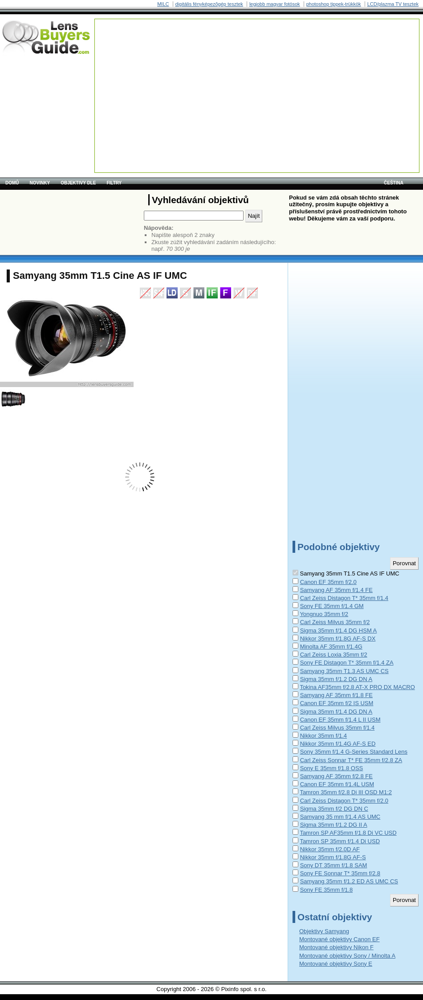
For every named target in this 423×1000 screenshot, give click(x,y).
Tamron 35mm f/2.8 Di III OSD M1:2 (346, 792)
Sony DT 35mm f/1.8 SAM (333, 865)
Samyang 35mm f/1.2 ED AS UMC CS (349, 881)
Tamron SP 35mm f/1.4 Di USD (340, 841)
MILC (163, 4)
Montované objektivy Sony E (335, 963)
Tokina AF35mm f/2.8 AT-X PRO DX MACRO (357, 687)
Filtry (114, 182)
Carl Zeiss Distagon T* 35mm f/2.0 (344, 800)
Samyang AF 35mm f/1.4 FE (336, 590)
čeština (393, 182)
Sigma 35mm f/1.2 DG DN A (336, 679)
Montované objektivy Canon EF (339, 939)
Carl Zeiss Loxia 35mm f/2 (333, 654)
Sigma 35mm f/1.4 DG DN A (336, 711)
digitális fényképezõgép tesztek (209, 4)
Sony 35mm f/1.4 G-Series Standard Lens (353, 751)
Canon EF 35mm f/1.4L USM (337, 784)
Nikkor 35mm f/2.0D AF (330, 849)
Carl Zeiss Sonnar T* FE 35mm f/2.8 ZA (351, 760)
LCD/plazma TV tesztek (393, 4)
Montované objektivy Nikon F (336, 947)
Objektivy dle (78, 182)
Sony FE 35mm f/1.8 (326, 889)
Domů (12, 182)
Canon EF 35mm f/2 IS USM (337, 703)
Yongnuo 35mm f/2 (324, 614)
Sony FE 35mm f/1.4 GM (332, 606)
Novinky (40, 182)
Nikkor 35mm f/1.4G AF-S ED (338, 743)
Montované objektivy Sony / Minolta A (347, 955)
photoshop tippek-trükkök (333, 4)
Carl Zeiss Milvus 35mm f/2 (335, 622)
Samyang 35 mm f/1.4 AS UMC (340, 816)
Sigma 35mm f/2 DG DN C (334, 808)
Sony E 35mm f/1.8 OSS (331, 768)
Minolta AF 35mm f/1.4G (331, 646)
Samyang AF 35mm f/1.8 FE (336, 695)
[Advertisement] (159, 75)
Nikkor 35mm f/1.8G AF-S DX (338, 638)
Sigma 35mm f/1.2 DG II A (333, 824)
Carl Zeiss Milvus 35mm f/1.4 (337, 727)
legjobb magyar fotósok (274, 4)
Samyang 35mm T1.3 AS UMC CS (344, 671)
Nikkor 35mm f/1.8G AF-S (333, 857)
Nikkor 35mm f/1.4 (323, 735)
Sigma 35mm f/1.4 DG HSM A (338, 630)
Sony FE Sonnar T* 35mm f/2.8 (340, 873)
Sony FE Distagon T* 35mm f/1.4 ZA (347, 662)
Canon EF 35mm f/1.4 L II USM (340, 719)
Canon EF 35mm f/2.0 (328, 582)
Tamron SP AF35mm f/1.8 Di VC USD (348, 832)
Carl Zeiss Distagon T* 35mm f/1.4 (344, 598)
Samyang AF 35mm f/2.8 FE (336, 776)
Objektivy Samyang (324, 931)
